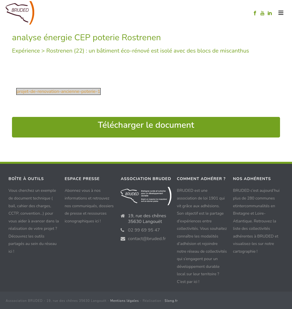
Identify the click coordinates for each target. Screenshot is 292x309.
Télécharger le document (146, 125)
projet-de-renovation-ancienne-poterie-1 (58, 91)
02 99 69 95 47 (144, 230)
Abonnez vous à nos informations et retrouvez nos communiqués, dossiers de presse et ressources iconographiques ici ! (89, 206)
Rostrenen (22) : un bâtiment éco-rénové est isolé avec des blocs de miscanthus (147, 51)
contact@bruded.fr (147, 238)
